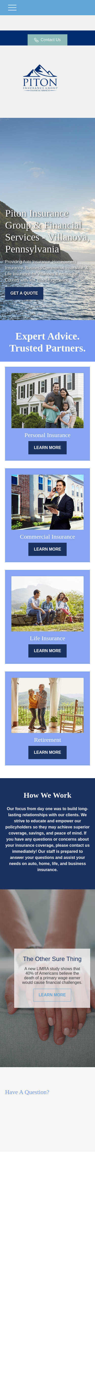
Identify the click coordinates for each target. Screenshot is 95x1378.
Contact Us (47, 40)
